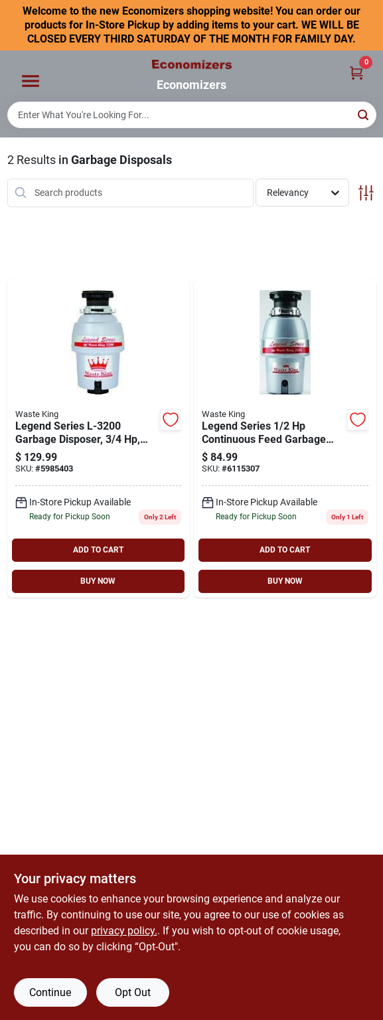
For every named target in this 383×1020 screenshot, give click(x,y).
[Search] (364, 114)
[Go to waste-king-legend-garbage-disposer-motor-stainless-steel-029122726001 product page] (285, 438)
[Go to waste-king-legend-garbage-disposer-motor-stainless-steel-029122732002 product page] (98, 438)
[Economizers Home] (192, 64)
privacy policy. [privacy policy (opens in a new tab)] (124, 930)
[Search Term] (191, 115)
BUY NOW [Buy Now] (97, 581)
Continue (50, 992)
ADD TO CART (98, 549)
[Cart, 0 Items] (356, 72)
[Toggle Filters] (366, 193)
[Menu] (30, 81)
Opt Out (133, 992)
